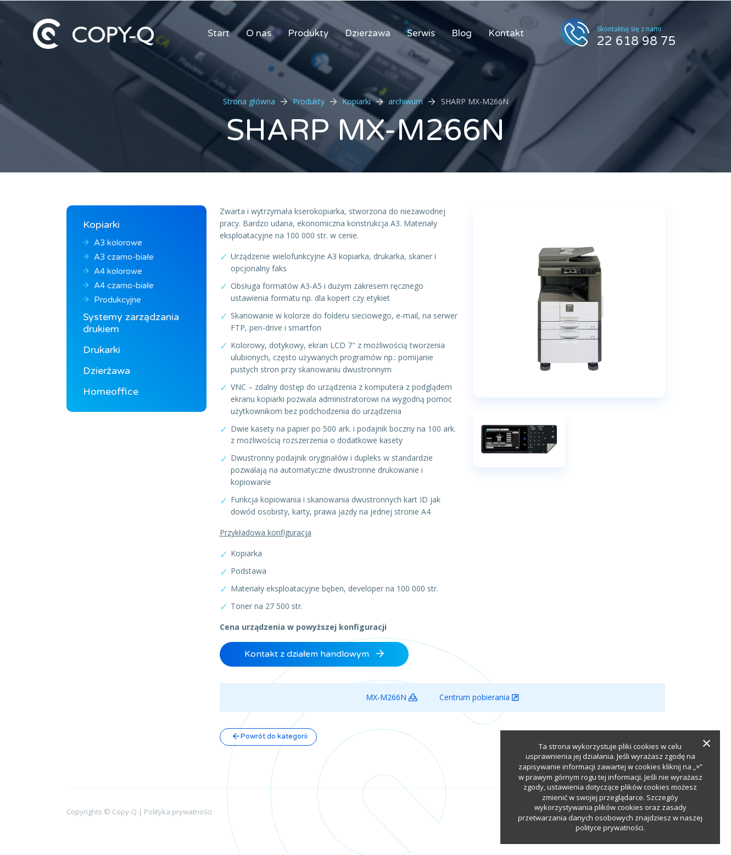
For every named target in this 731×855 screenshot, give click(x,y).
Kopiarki (356, 101)
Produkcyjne (112, 300)
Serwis (421, 33)
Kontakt (506, 33)
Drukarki (101, 350)
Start (219, 33)
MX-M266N (391, 697)
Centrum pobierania (478, 697)
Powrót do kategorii (270, 737)
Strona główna (249, 101)
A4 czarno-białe (118, 285)
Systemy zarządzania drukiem (131, 323)
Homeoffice (110, 391)
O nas (258, 33)
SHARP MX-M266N (365, 130)
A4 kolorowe (112, 271)
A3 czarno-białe (118, 257)
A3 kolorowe (112, 243)
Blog (461, 33)
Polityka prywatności (178, 812)
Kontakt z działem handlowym (314, 654)
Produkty (308, 33)
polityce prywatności (609, 827)
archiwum (405, 101)
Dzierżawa (367, 33)
